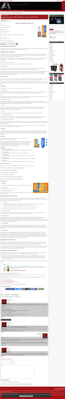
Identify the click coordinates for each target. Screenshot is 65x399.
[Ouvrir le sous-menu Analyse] (13, 11)
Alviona (51, 97)
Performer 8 (51, 46)
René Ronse (5, 273)
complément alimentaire (7, 280)
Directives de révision (10, 273)
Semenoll (51, 56)
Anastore (51, 52)
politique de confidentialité (21, 383)
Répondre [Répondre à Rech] (2, 332)
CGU (54, 389)
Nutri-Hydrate (52, 61)
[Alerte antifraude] (4, 11)
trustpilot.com (14, 281)
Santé (11, 280)
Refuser (28, 396)
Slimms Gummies (52, 92)
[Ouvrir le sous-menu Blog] (18, 11)
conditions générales (28, 383)
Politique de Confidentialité (61, 388)
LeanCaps (51, 88)
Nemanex (51, 89)
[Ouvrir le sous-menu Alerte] (7, 11)
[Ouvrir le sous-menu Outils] (23, 11)
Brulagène (51, 57)
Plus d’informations (22, 396)
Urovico (51, 94)
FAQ (56, 389)
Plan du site (63, 389)
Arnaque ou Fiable (7, 1)
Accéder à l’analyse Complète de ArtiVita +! (18, 270)
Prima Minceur (52, 84)
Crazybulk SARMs (52, 55)
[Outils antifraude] (21, 11)
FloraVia (51, 48)
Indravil (51, 98)
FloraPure (51, 50)
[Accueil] (1, 11)
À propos (58, 389)
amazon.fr (17, 281)
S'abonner (51, 29)
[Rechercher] (25, 11)
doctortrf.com (5, 281)
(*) (9, 379)
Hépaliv (51, 47)
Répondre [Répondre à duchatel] (2, 317)
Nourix (51, 93)
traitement (13, 280)
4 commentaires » (9, 279)
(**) (18, 381)
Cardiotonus (51, 96)
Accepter (31, 396)
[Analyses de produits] (10, 11)
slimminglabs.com (9, 281)
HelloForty (51, 43)
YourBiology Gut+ (52, 51)
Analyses (5, 279)
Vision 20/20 (52, 60)
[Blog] (15, 11)
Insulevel (51, 87)
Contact (61, 389)
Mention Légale (56, 388)
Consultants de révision (16, 273)
